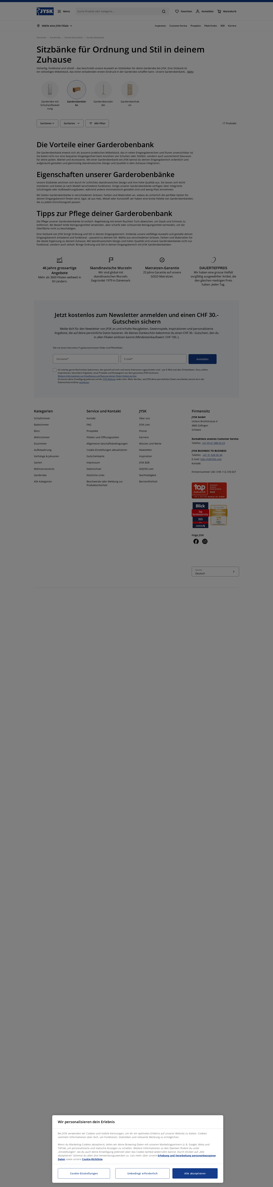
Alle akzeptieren (195, 1173)
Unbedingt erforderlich (142, 1173)
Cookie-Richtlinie (92, 1159)
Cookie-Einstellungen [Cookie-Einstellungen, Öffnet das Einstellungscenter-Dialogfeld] (84, 1173)
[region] (137, 1149)
